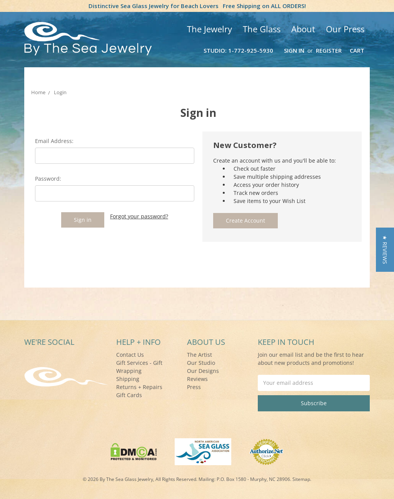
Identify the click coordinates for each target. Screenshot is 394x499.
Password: (48, 178)
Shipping (127, 379)
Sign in (294, 50)
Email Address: (54, 141)
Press (194, 387)
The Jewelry (209, 29)
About (303, 29)
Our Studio (201, 362)
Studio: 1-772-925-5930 (238, 50)
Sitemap (301, 479)
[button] (385, 250)
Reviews (197, 379)
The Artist (199, 354)
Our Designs (203, 370)
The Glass (261, 29)
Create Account (245, 220)
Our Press (345, 29)
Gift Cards (129, 395)
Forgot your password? (139, 216)
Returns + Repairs (139, 387)
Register (329, 50)
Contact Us (130, 354)
